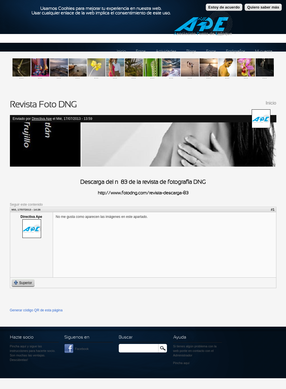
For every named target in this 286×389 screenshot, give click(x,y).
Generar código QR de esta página (36, 310)
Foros (211, 51)
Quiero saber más (263, 4)
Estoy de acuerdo (224, 4)
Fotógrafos (235, 51)
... (21, 77)
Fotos (141, 51)
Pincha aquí (18, 346)
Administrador (182, 355)
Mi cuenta (263, 51)
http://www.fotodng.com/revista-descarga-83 (143, 193)
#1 (272, 210)
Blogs (191, 51)
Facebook (82, 348)
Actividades (166, 51)
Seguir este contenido (26, 205)
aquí (186, 363)
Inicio (121, 51)
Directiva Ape (42, 119)
